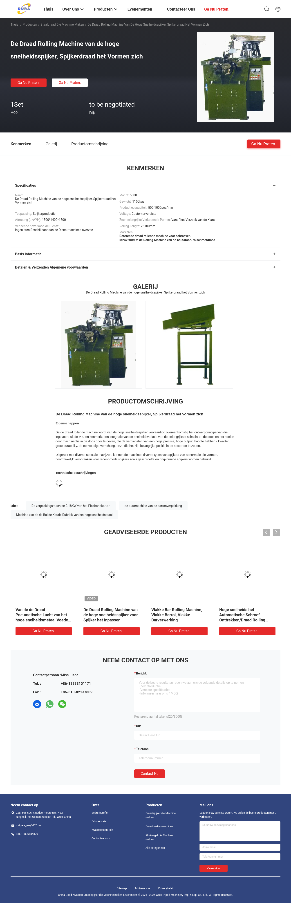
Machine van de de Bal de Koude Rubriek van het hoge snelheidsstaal (64, 515)
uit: (138, 726)
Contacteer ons (101, 838)
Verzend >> (213, 868)
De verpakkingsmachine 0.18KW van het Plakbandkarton (70, 506)
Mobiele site (142, 888)
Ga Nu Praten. (29, 83)
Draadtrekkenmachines (159, 826)
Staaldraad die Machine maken (62, 24)
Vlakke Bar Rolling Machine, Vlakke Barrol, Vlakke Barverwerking (176, 614)
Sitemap (122, 888)
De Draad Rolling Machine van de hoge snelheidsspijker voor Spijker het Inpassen (110, 614)
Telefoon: (142, 749)
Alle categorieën (155, 847)
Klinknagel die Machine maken (159, 837)
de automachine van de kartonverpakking (153, 506)
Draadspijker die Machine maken (161, 815)
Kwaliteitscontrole (102, 829)
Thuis (14, 24)
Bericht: (141, 673)
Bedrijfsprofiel (100, 812)
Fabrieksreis (99, 821)
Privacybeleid (166, 888)
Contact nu (150, 773)
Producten (30, 24)
